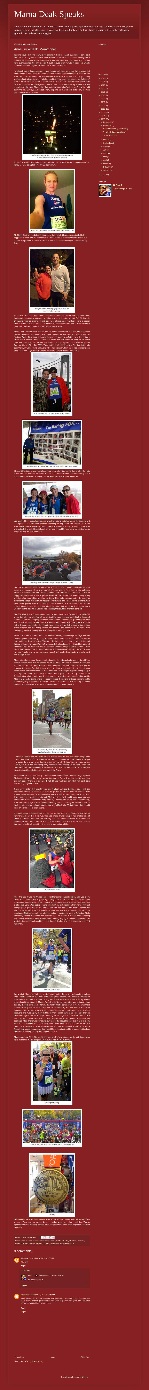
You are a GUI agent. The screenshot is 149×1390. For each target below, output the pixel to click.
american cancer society (29, 1241)
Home (52, 1357)
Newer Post (19, 1357)
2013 (103, 119)
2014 (103, 116)
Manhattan (80, 1241)
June (105, 153)
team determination (67, 1243)
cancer (52, 1241)
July (105, 150)
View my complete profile (122, 189)
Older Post (85, 1357)
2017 (103, 106)
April (105, 160)
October (106, 140)
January (106, 170)
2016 (103, 109)
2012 (103, 175)
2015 (103, 112)
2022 (103, 89)
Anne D (31, 1276)
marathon (18, 1243)
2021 (103, 92)
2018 (103, 102)
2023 (103, 85)
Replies (27, 1271)
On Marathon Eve (110, 135)
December (107, 122)
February (107, 167)
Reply (23, 1266)
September (107, 143)
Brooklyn (47, 1241)
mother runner (28, 1243)
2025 (103, 78)
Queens (46, 1243)
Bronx (40, 1241)
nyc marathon (38, 1243)
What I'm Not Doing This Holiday (115, 129)
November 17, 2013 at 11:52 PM (51, 1276)
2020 (103, 95)
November (107, 126)
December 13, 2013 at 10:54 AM (42, 1295)
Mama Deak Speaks (49, 14)
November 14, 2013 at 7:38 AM (42, 1258)
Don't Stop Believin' (37, 665)
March (106, 164)
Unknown (25, 1258)
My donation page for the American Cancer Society (37, 1219)
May (105, 157)
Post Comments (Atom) (34, 1361)
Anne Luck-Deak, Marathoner (114, 132)
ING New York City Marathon (66, 1241)
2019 (103, 99)
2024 (103, 82)
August (106, 147)
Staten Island (54, 1243)
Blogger (85, 1377)
